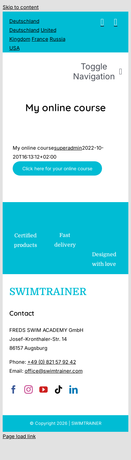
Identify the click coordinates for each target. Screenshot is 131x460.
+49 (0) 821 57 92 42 (51, 362)
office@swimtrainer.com (54, 371)
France (40, 39)
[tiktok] (58, 389)
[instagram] (28, 389)
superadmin (68, 148)
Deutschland (24, 21)
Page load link (19, 436)
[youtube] (43, 389)
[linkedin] (73, 389)
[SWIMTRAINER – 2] (69, 61)
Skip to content (21, 7)
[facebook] (13, 389)
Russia (57, 39)
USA (14, 48)
